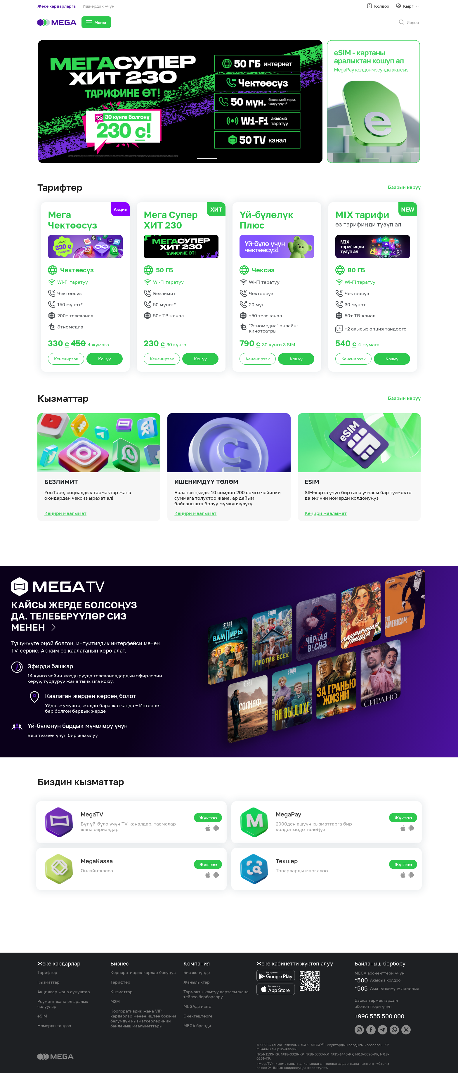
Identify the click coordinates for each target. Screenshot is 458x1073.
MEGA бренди (197, 1025)
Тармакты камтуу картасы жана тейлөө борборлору (216, 994)
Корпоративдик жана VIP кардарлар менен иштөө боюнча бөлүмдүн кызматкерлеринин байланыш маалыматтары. (143, 1018)
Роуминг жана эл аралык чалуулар (62, 1004)
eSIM (312, 504)
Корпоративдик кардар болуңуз (143, 972)
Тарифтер (47, 972)
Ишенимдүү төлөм (206, 504)
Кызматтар (48, 981)
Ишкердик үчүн (98, 6)
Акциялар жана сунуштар (63, 991)
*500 (361, 980)
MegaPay (288, 814)
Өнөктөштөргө (197, 1015)
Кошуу (104, 358)
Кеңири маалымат (65, 536)
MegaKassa (97, 860)
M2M (115, 1001)
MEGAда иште (197, 1006)
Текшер (287, 860)
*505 (361, 988)
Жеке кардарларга (56, 6)
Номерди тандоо (54, 1025)
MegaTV (92, 814)
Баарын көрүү (404, 187)
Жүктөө (208, 818)
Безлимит (61, 504)
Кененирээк (66, 358)
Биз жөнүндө (196, 972)
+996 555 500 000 (379, 1016)
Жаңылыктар (196, 981)
